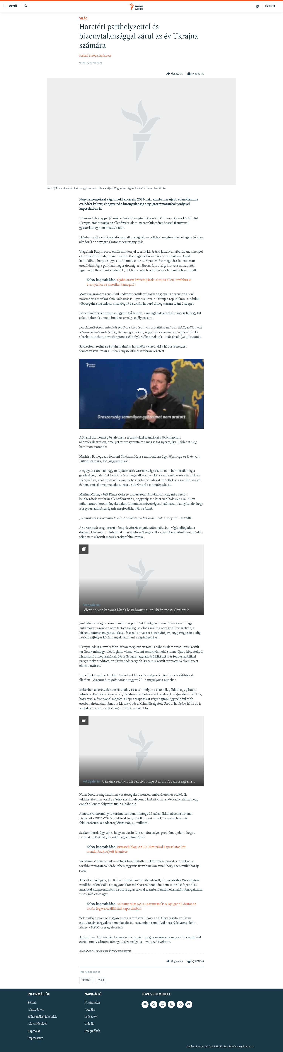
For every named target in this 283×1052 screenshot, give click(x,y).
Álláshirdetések (37, 1023)
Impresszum (35, 1037)
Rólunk (32, 1002)
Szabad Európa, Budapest (95, 55)
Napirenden (92, 1002)
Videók (89, 1023)
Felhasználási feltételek (42, 1016)
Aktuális (90, 1009)
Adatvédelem (36, 1009)
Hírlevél (270, 6)
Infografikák (92, 1030)
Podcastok (91, 1016)
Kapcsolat (34, 1030)
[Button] (174, 73)
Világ (83, 18)
